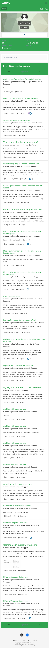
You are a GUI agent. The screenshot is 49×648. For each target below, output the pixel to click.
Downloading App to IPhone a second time (21, 164)
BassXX (20, 101)
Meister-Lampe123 (23, 323)
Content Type (10, 57)
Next (40, 71)
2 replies (22, 135)
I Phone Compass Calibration (15, 523)
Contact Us (25, 640)
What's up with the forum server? (17, 120)
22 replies (22, 538)
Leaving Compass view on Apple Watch (19, 320)
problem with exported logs (14, 409)
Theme (15, 640)
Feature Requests (31, 212)
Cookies (34, 640)
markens (6, 82)
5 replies (25, 203)
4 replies (24, 313)
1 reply (18, 92)
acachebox (21, 525)
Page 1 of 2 (24, 71)
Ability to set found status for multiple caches (22, 79)
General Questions (37, 101)
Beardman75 (22, 299)
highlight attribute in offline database (18, 365)
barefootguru (22, 82)
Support (34, 166)
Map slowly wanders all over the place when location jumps (22, 232)
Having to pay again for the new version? (20, 98)
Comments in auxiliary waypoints (17, 506)
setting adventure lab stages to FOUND (23, 209)
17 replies (21, 113)
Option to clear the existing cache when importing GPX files (24, 340)
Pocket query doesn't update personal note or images (22, 187)
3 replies (20, 380)
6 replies (20, 244)
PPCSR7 (20, 166)
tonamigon (21, 344)
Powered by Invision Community (24, 645)
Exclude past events (11, 296)
